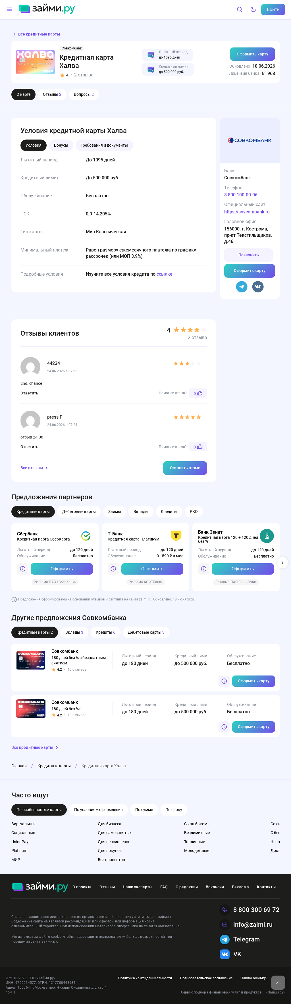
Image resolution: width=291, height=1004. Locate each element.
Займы (114, 511)
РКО (194, 511)
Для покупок (110, 850)
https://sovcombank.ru (247, 212)
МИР (15, 859)
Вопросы (84, 94)
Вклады (141, 511)
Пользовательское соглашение (206, 978)
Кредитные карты (33, 511)
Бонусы (61, 145)
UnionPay (19, 841)
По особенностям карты (39, 809)
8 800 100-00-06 (240, 195)
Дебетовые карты (79, 511)
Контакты (266, 887)
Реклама (240, 887)
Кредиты (169, 511)
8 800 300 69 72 (249, 910)
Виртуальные (23, 824)
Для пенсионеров (114, 841)
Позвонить (248, 255)
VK (230, 954)
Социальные (23, 832)
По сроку (173, 809)
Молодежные (196, 850)
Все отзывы (35, 468)
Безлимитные (197, 832)
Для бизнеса (109, 824)
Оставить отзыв (185, 467)
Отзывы (52, 94)
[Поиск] (239, 10)
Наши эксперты (137, 887)
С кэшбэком (195, 824)
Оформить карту (252, 54)
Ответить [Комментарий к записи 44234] (29, 393)
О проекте (82, 887)
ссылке (164, 274)
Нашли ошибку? (253, 978)
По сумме (144, 809)
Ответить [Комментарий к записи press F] (29, 446)
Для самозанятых (115, 832)
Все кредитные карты (35, 34)
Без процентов (111, 859)
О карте (23, 94)
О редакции (187, 887)
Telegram (239, 939)
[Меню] (10, 9)
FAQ (164, 887)
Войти (273, 9)
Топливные (194, 841)
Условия (33, 145)
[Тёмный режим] (253, 10)
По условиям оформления (98, 809)
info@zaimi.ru (246, 924)
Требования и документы (104, 145)
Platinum (19, 850)
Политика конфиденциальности (145, 978)
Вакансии (215, 887)
